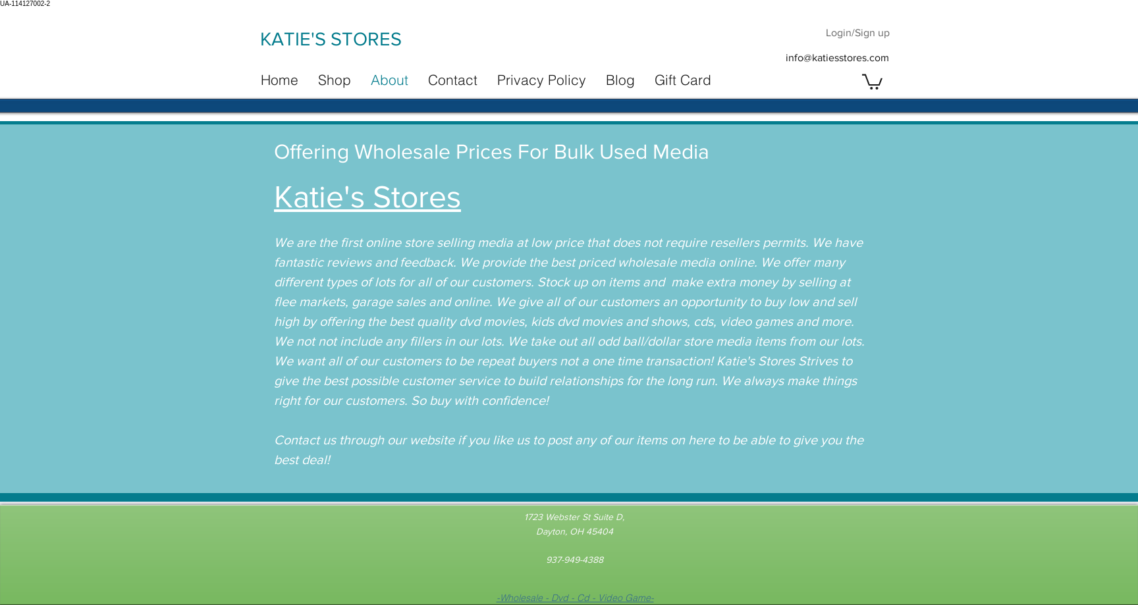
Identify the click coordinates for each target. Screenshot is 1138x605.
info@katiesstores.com (837, 57)
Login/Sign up (858, 32)
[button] (872, 81)
